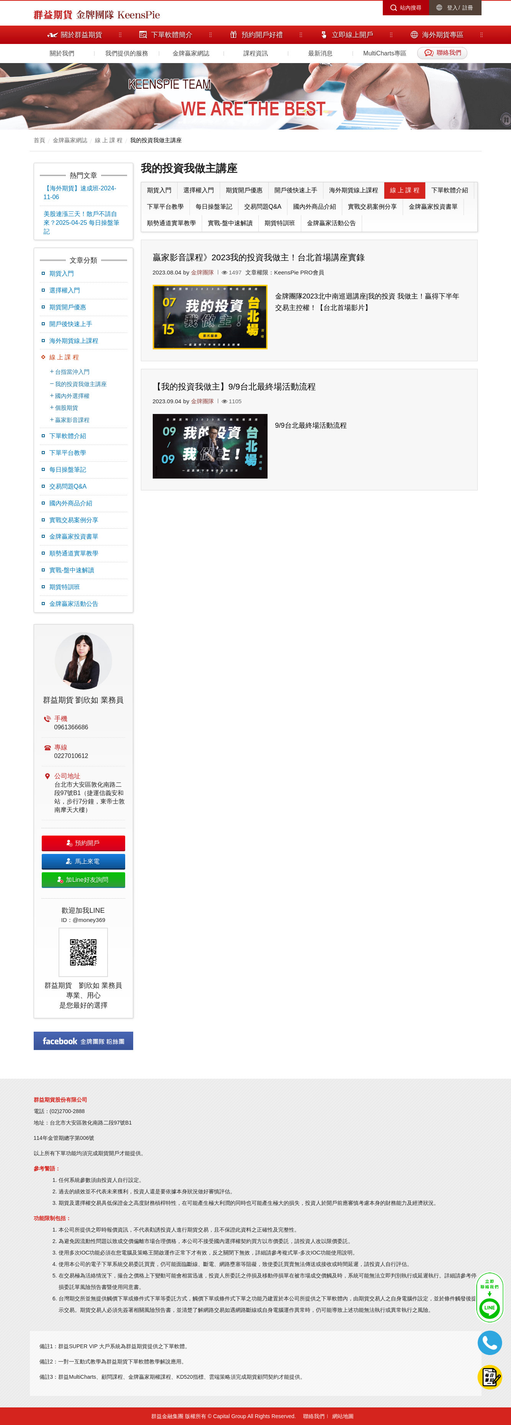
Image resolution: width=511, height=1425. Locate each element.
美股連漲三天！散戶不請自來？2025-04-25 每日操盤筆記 (81, 223)
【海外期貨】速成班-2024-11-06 (80, 192)
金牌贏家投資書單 (73, 536)
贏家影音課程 (72, 420)
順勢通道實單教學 (73, 553)
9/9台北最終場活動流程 (311, 425)
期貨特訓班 (64, 587)
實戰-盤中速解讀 (71, 570)
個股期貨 (66, 407)
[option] (83, 821)
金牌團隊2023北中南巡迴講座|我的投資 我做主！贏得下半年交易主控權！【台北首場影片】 (367, 302)
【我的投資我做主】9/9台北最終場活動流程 (234, 386)
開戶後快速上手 (70, 324)
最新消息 (320, 53)
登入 (452, 8)
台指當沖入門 (72, 371)
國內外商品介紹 (70, 503)
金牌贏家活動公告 (73, 604)
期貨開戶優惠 (67, 307)
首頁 (39, 140)
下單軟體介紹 (67, 436)
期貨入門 (61, 273)
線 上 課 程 (109, 140)
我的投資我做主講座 (156, 140)
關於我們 (62, 53)
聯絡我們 (314, 1416)
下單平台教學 (67, 453)
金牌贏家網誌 (191, 53)
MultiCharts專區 (385, 53)
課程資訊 (255, 53)
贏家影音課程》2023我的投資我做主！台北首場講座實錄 (259, 257)
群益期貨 (53, 14)
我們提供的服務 (126, 53)
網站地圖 (343, 1416)
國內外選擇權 (72, 396)
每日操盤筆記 (67, 469)
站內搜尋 (410, 8)
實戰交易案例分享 (73, 520)
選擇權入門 (64, 290)
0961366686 (71, 727)
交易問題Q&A (68, 486)
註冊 (467, 8)
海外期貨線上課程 (73, 341)
